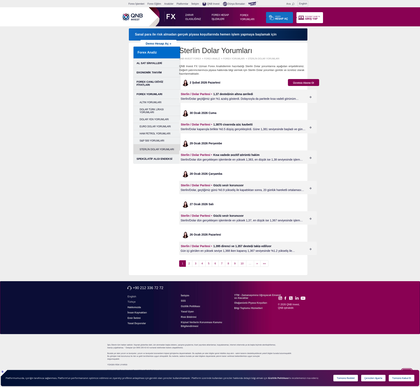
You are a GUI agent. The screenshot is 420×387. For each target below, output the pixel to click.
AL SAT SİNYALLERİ (149, 63)
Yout (302, 298)
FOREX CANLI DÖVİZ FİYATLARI (150, 83)
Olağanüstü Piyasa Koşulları (250, 302)
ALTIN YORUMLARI (151, 102)
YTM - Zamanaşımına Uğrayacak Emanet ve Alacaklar (257, 296)
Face (287, 298)
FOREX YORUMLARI (247, 17)
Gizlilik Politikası (190, 306)
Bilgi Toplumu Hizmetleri (248, 308)
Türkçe (131, 301)
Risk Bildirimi (188, 317)
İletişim (185, 295)
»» (264, 263)
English (303, 3)
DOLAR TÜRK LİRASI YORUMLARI (152, 111)
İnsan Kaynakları (137, 312)
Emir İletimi (134, 318)
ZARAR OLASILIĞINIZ (192, 17)
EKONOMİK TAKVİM (149, 72)
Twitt (292, 298)
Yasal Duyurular (136, 323)
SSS (183, 300)
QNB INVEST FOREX (190, 58)
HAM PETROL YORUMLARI (155, 133)
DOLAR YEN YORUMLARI (154, 119)
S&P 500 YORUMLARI (152, 140)
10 (242, 263)
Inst (280, 298)
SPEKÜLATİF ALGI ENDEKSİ (154, 158)
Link (297, 298)
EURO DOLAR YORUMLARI (155, 126)
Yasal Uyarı (187, 311)
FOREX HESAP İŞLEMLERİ (220, 17)
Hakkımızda (134, 307)
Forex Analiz (147, 52)
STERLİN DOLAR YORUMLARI (157, 149)
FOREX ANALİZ (212, 58)
